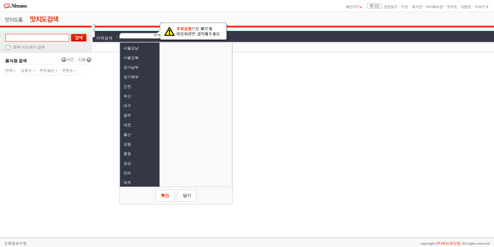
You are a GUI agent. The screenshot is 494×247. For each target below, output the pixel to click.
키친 (404, 6)
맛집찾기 (390, 6)
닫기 (187, 195)
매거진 (417, 6)
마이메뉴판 (434, 6)
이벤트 (466, 6)
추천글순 (48, 70)
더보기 (482, 6)
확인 (165, 195)
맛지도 (452, 6)
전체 (10, 70)
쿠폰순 (69, 70)
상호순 (28, 70)
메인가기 (354, 6)
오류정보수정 (15, 243)
